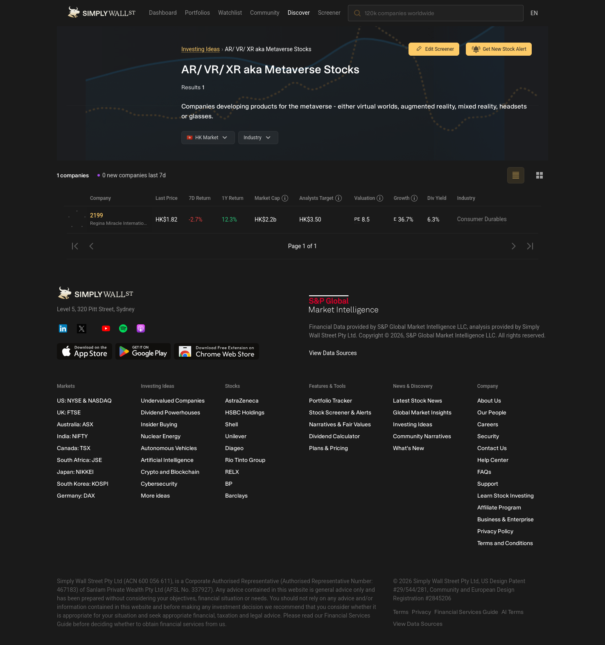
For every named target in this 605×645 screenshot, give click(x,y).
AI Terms (512, 612)
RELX (232, 471)
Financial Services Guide (466, 612)
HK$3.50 (310, 219)
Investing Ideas (200, 49)
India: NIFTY (72, 436)
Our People (491, 412)
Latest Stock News (417, 400)
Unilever (235, 436)
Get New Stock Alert (498, 49)
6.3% (433, 219)
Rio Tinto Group (245, 460)
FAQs (484, 471)
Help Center (492, 460)
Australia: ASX (75, 424)
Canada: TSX (73, 448)
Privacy (421, 612)
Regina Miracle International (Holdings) (119, 223)
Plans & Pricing (328, 448)
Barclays (236, 495)
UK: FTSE (69, 412)
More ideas (155, 495)
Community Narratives (422, 436)
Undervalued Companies (173, 400)
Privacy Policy (495, 531)
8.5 (362, 220)
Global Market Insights (422, 412)
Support (487, 483)
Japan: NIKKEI (75, 471)
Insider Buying (159, 424)
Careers (487, 424)
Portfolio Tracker (330, 400)
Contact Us (492, 448)
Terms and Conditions (505, 543)
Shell (231, 424)
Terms (401, 612)
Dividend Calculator (334, 436)
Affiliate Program (499, 507)
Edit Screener (434, 49)
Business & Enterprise (505, 519)
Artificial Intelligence (167, 460)
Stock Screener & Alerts (340, 412)
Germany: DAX (76, 495)
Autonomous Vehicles (169, 448)
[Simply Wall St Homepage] (101, 12)
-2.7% (196, 219)
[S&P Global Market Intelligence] (344, 305)
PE (357, 219)
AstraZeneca (242, 400)
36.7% (403, 220)
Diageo (234, 448)
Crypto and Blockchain (170, 471)
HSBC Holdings (244, 412)
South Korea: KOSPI (82, 483)
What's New (408, 448)
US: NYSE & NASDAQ (84, 400)
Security (488, 436)
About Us (489, 400)
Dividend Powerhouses (170, 412)
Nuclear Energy (161, 436)
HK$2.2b (266, 219)
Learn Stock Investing (505, 495)
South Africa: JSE (79, 460)
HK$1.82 (167, 219)
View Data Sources (333, 353)
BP (229, 483)
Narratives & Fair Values (340, 424)
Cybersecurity (159, 483)
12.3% (229, 219)
